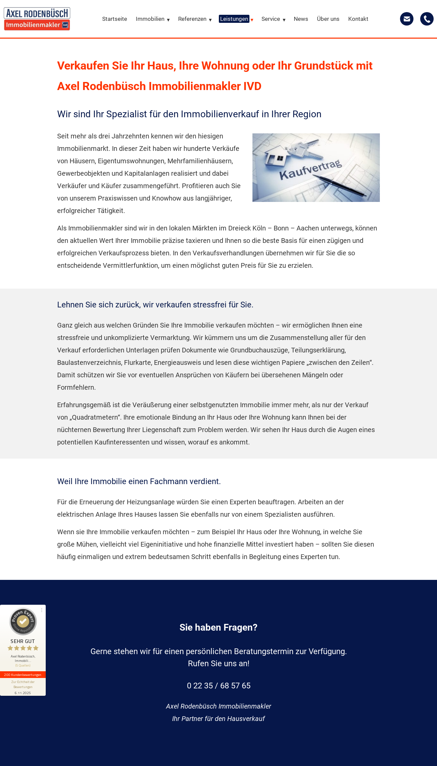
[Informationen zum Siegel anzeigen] (23, 687)
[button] (23, 639)
